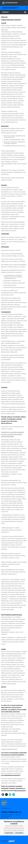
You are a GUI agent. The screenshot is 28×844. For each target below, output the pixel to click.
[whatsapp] (10, 794)
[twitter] (6, 794)
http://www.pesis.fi (20, 790)
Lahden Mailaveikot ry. (15, 8)
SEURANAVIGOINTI (15, 2)
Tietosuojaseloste (6, 808)
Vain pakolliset (19, 833)
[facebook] (3, 794)
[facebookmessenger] (13, 794)
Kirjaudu (14, 12)
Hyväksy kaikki (9, 833)
